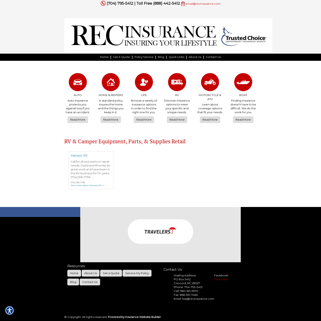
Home (74, 273)
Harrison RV (79, 155)
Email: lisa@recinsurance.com (194, 298)
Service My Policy (137, 273)
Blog (73, 282)
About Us (90, 273)
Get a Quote (111, 273)
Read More (77, 119)
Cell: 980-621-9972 (186, 291)
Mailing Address (185, 275)
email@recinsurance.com (202, 3)
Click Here (221, 279)
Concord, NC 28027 (187, 283)
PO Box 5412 (182, 279)
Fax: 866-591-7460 (186, 294)
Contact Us (89, 282)
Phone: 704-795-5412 (188, 287)
